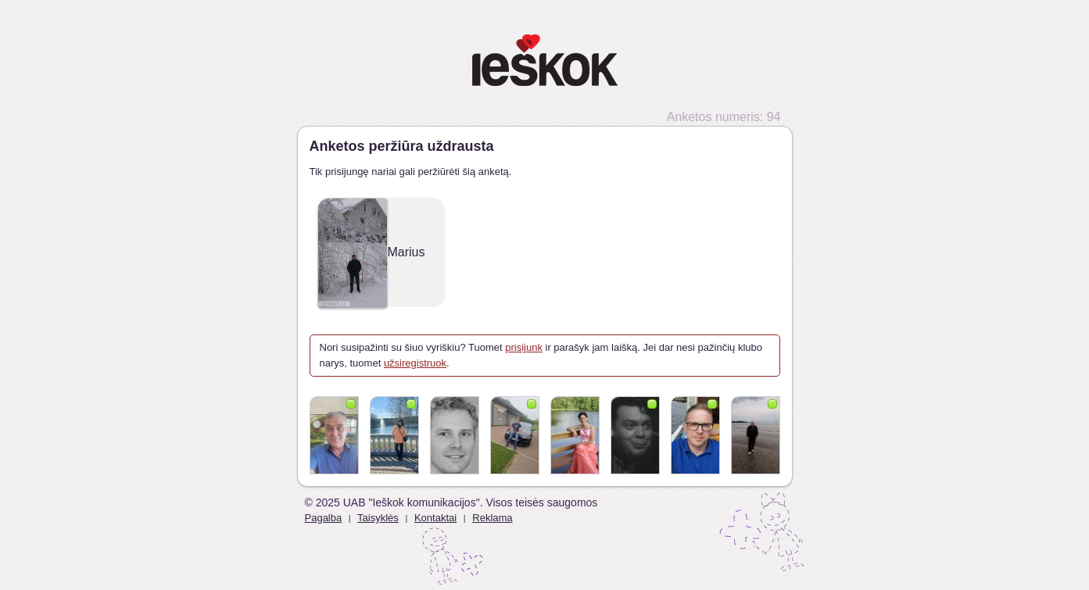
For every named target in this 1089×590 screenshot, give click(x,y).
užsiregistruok (415, 363)
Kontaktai (435, 518)
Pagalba (323, 518)
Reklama (492, 518)
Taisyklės (378, 518)
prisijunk (524, 347)
